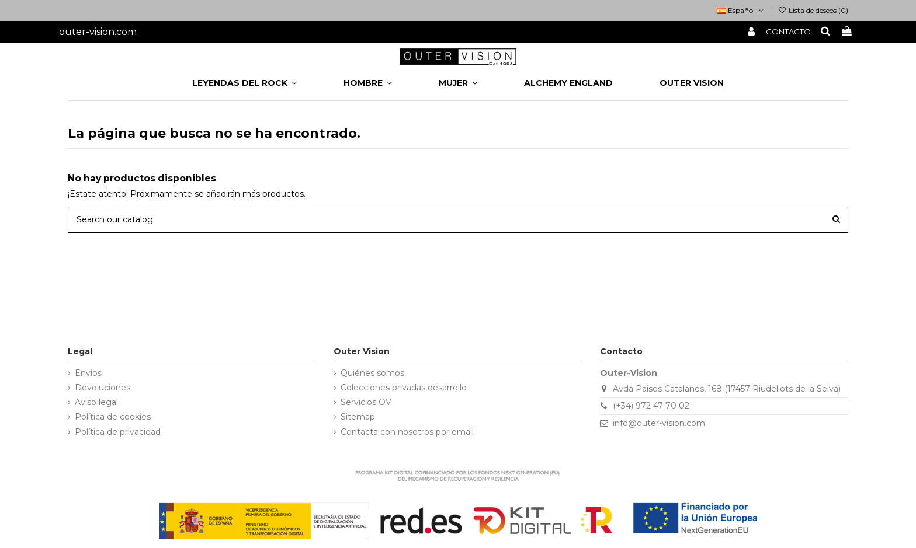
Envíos (88, 373)
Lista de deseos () (813, 10)
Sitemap (358, 416)
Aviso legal (96, 402)
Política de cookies (113, 416)
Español (741, 10)
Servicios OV (366, 402)
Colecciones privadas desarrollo (404, 387)
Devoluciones (102, 387)
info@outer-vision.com (659, 423)
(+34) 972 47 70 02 (651, 405)
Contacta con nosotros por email (407, 432)
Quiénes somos (372, 373)
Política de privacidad (118, 432)
